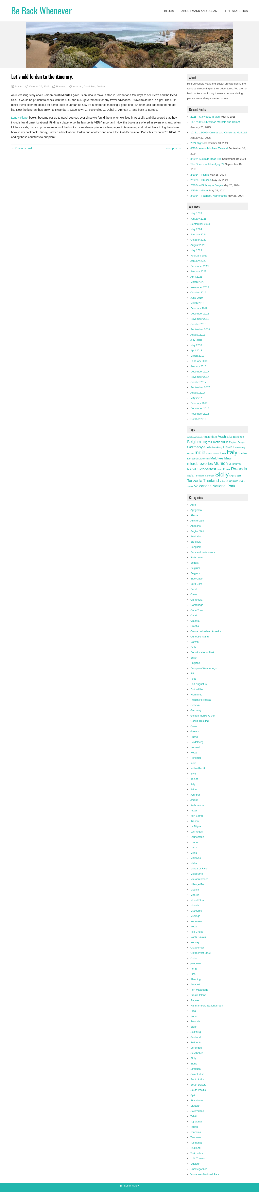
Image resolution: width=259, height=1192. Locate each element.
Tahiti (193, 1116)
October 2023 (198, 239)
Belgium (195, 568)
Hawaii (194, 736)
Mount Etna (197, 900)
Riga (193, 1010)
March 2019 (197, 303)
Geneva (195, 705)
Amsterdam (197, 520)
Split (192, 1095)
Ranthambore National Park (206, 1005)
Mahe (193, 852)
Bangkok (195, 541)
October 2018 (198, 324)
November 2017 (199, 376)
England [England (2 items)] (233, 442)
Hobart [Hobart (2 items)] (190, 453)
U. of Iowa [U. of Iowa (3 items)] (232, 481)
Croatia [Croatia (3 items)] (215, 442)
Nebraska (196, 921)
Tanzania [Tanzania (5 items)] (194, 481)
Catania (195, 620)
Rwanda (195, 1021)
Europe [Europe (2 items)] (241, 442)
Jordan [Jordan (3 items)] (242, 453)
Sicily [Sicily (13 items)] (222, 474)
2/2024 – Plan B (199, 174)
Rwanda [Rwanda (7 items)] (239, 468)
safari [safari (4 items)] (191, 475)
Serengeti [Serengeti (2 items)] (209, 475)
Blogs (169, 11)
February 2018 (199, 361)
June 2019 (196, 297)
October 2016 (198, 419)
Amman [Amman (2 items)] (198, 437)
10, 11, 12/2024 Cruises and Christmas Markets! (218, 132)
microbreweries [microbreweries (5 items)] (200, 463)
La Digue (195, 826)
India (193, 763)
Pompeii (195, 984)
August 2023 (197, 245)
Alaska (194, 515)
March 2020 (197, 281)
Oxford (194, 958)
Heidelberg (196, 742)
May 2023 (196, 250)
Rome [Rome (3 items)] (226, 469)
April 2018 (196, 350)
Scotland (195, 1037)
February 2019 (199, 308)
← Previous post (21, 148)
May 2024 (196, 229)
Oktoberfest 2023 (200, 952)
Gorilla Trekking (199, 720)
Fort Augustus (198, 684)
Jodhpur (195, 794)
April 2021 (196, 276)
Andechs (195, 525)
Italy (192, 784)
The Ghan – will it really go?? (207, 164)
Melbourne (196, 873)
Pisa (192, 973)
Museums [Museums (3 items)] (234, 464)
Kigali (193, 810)
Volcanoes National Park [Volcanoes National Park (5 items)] (214, 486)
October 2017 (198, 382)
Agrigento (196, 510)
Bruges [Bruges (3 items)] (206, 442)
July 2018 (196, 339)
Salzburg (195, 1031)
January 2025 (198, 218)
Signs (193, 1063)
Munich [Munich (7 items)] (220, 463)
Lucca (193, 847)
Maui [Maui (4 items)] (227, 458)
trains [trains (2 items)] (222, 481)
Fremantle (196, 694)
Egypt (193, 657)
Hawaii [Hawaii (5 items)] (228, 447)
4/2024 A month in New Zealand (209, 148)
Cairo (193, 594)
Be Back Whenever (41, 10)
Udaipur (195, 1163)
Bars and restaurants (202, 552)
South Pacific (198, 1089)
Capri (193, 615)
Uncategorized (198, 1169)
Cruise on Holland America (206, 631)
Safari (193, 1026)
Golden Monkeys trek (202, 715)
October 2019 (198, 292)
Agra (193, 504)
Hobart (194, 752)
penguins (195, 963)
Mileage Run (197, 884)
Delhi (193, 647)
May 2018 (196, 345)
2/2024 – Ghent (199, 190)
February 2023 (199, 255)
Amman (77, 86)
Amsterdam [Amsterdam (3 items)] (210, 436)
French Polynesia (200, 699)
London (194, 842)
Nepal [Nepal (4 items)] (191, 469)
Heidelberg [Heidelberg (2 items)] (240, 447)
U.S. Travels (197, 1158)
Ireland (194, 778)
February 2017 (199, 403)
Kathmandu (197, 805)
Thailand (195, 1147)
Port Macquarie (199, 989)
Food (193, 678)
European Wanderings (203, 668)
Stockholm (196, 1100)
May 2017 (196, 397)
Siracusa (195, 1068)
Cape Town (197, 610)
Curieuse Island (199, 636)
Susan (18, 86)
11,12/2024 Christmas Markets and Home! (215, 121)
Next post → (173, 148)
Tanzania (195, 1132)
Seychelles (196, 1053)
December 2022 (199, 266)
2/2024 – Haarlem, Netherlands (208, 195)
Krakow (194, 821)
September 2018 (200, 329)
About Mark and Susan (199, 11)
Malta (193, 863)
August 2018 (197, 334)
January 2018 (198, 366)
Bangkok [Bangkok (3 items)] (238, 436)
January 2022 (198, 271)
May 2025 (196, 213)
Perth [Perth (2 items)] (219, 469)
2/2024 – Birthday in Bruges (206, 185)
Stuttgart (195, 1105)
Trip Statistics (236, 11)
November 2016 (199, 413)
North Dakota (198, 937)
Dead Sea (89, 86)
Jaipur (193, 789)
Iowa (193, 773)
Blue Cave (196, 578)
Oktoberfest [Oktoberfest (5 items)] (206, 469)
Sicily (193, 1058)
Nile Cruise (196, 931)
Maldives (195, 857)
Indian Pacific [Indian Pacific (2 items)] (212, 453)
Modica (194, 889)
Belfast (194, 562)
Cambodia (196, 599)
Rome (193, 1016)
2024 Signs (197, 143)
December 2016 (199, 408)
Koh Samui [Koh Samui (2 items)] (192, 458)
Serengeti (196, 1047)
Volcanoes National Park (204, 1174)
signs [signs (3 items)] (232, 475)
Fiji (192, 673)
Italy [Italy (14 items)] (232, 452)
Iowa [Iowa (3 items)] (223, 453)
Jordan (101, 86)
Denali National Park (202, 652)
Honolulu (195, 757)
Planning (61, 86)
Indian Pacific (198, 768)
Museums (196, 910)
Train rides (196, 1153)
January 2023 (198, 260)
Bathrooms (196, 557)
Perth (193, 968)
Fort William (197, 689)
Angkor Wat (197, 531)
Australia (195, 536)
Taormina (195, 1137)
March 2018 (197, 355)
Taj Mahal (196, 1121)
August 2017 (197, 392)
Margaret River (199, 868)
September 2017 (200, 387)
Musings (195, 915)
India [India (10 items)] (200, 452)
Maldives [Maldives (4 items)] (217, 458)
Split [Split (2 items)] (239, 475)
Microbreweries (199, 879)
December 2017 (199, 371)
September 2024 (200, 223)
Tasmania (196, 1142)
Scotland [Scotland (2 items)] (200, 475)
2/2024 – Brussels (200, 179)
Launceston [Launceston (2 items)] (204, 458)
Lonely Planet (19, 117)
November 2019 (199, 287)
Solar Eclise (197, 1074)
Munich (194, 905)
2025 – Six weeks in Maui (205, 116)
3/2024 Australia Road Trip (205, 158)
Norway (194, 942)
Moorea (194, 894)
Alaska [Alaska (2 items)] (190, 437)
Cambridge (196, 604)
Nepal (193, 926)
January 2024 (198, 234)
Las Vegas (196, 831)
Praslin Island (198, 995)
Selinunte (195, 1042)
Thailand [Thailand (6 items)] (211, 480)
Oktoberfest (197, 947)
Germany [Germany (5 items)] (195, 447)
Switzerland (197, 1111)
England (195, 662)
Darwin (194, 641)
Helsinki (195, 747)
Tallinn (194, 1126)
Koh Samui (196, 815)
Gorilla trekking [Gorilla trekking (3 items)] (212, 447)
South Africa (197, 1079)
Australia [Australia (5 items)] (225, 436)
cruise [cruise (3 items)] (224, 442)
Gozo (193, 726)
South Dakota (198, 1084)
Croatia (194, 626)
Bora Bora (196, 583)
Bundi (193, 589)
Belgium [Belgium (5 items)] (194, 442)
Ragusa (195, 1000)
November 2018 (199, 318)
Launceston (197, 836)
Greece (194, 731)
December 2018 (199, 313)
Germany (195, 710)
